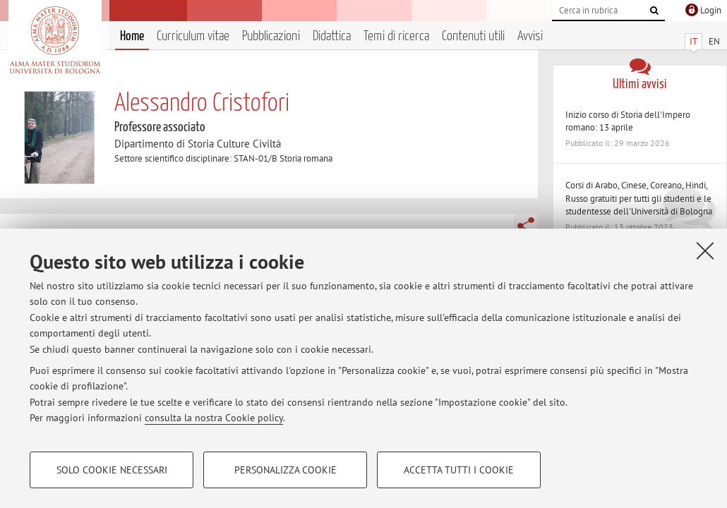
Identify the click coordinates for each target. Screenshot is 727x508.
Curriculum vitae (193, 36)
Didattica (332, 36)
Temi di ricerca (396, 36)
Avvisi (530, 36)
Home (132, 36)
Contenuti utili (473, 36)
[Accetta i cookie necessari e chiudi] (705, 250)
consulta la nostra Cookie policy (214, 417)
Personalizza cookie (285, 470)
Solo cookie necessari (111, 470)
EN (714, 41)
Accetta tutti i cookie (459, 470)
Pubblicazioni (271, 36)
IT (693, 41)
